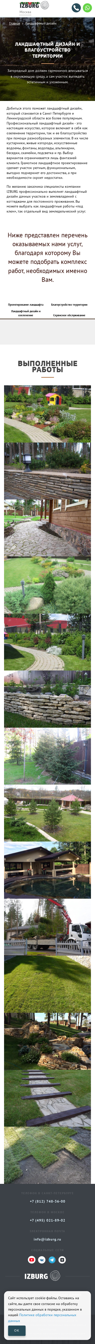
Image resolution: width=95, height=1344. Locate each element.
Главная (14, 23)
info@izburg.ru (47, 1239)
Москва (25, 12)
